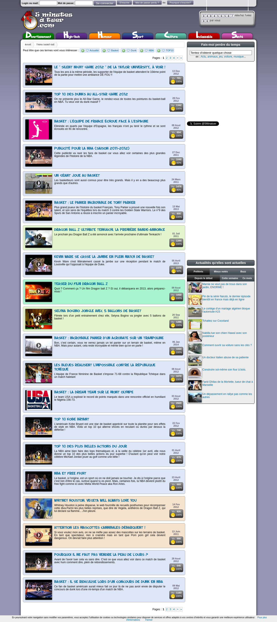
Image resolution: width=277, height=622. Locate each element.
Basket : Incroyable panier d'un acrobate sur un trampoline (109, 338)
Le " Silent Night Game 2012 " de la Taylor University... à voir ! (109, 67)
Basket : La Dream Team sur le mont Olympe (93, 392)
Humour (105, 36)
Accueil (28, 44)
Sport (137, 36)
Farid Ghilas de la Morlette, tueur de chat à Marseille (220, 385)
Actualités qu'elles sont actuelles (221, 263)
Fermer (149, 620)
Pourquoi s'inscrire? (180, 2)
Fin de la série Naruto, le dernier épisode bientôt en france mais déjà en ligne (219, 300)
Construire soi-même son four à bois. (217, 373)
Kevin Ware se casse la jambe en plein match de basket (104, 257)
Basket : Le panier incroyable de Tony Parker (94, 203)
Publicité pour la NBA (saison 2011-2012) (91, 149)
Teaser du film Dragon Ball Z (81, 284)
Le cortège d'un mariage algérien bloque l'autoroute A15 (219, 312)
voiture (228, 56)
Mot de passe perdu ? (147, 2)
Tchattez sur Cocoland (208, 324)
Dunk (133, 50)
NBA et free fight (70, 473)
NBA (151, 50)
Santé (237, 36)
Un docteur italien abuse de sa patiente (218, 361)
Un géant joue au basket (77, 176)
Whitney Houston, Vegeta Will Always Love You (95, 501)
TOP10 (169, 50)
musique (238, 56)
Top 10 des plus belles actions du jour (90, 446)
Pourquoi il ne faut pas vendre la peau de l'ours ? (101, 555)
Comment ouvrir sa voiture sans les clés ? (220, 349)
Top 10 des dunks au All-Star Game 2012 (91, 94)
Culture (171, 36)
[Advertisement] (220, 91)
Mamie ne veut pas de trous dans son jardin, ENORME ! (217, 288)
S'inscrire (124, 2)
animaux (212, 56)
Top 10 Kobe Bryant (71, 419)
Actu (203, 56)
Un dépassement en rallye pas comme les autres (220, 397)
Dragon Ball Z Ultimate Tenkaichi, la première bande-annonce (109, 230)
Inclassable (204, 36)
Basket (114, 50)
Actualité (94, 50)
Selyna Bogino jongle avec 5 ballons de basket (97, 311)
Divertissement (38, 36)
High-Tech (71, 36)
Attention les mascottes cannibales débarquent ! (99, 528)
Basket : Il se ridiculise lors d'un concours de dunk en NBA (108, 582)
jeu (221, 56)
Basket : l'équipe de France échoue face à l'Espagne (101, 121)
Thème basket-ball (45, 44)
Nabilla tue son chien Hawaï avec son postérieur (217, 336)
